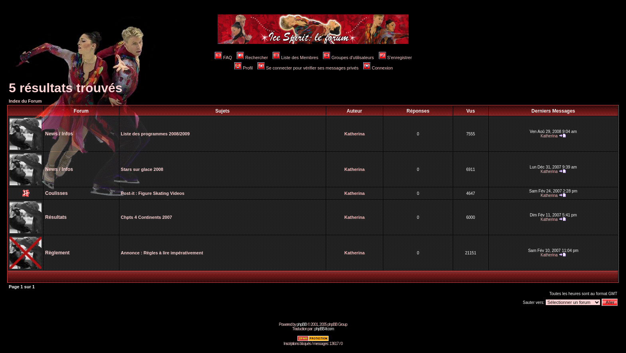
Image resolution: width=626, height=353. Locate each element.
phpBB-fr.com (324, 329)
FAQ (223, 57)
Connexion (378, 67)
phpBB (302, 324)
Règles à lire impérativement (173, 252)
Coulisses (56, 193)
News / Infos (59, 134)
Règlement (57, 253)
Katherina (355, 133)
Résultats (56, 217)
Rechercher (252, 57)
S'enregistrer (395, 57)
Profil (243, 67)
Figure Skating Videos (161, 193)
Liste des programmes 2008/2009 (155, 133)
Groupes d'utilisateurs (348, 57)
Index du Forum (25, 101)
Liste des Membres (295, 57)
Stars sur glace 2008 (142, 169)
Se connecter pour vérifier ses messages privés (308, 67)
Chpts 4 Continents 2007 (146, 217)
